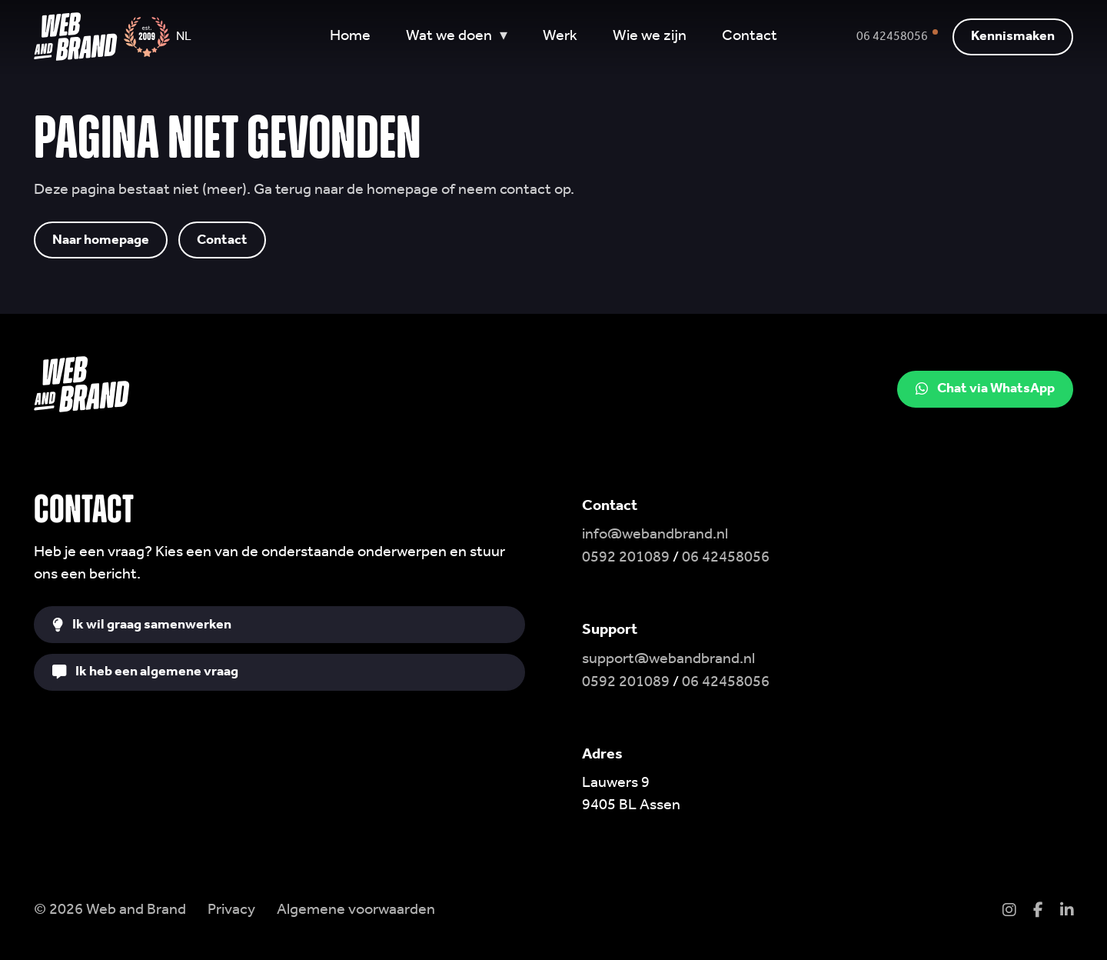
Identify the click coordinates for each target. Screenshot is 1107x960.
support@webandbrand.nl (668, 659)
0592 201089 (626, 557)
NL (183, 37)
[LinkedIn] (1066, 911)
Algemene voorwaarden (356, 910)
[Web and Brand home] (75, 37)
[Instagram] (1009, 911)
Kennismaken (1013, 36)
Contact (222, 239)
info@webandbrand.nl (655, 534)
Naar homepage (100, 239)
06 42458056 (726, 557)
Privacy (231, 910)
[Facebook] (1037, 911)
